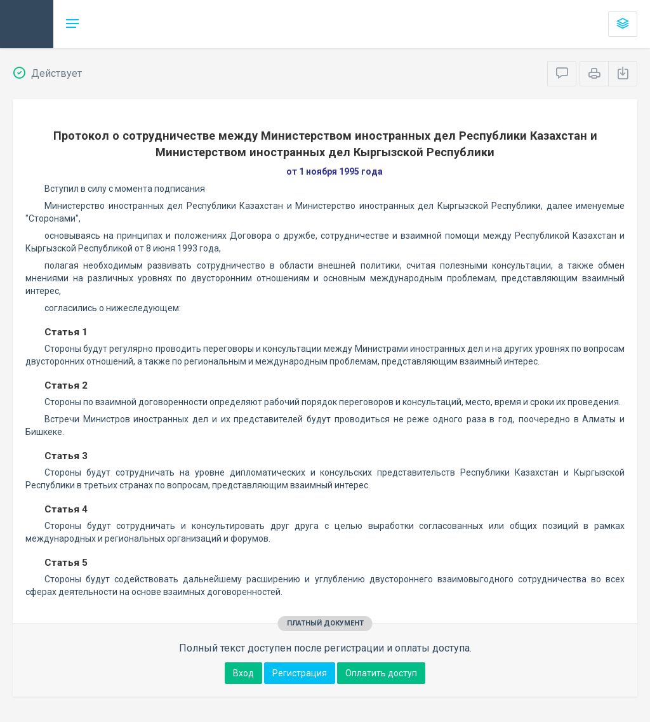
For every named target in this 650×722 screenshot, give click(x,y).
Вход (243, 673)
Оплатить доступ (381, 673)
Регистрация (299, 673)
